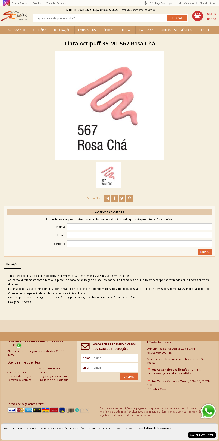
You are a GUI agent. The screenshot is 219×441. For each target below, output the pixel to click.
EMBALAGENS (87, 30)
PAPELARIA (146, 30)
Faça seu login (163, 3)
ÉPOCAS (109, 30)
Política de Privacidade (157, 427)
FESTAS (127, 30)
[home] (14, 16)
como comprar (18, 372)
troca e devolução (20, 376)
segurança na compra (53, 376)
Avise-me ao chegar (109, 212)
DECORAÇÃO (62, 30)
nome (86, 358)
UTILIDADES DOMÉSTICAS (177, 30)
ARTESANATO (16, 30)
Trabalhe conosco (160, 342)
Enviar (129, 376)
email (86, 368)
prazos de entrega (20, 379)
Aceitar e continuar (201, 435)
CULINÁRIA (39, 30)
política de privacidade (54, 379)
